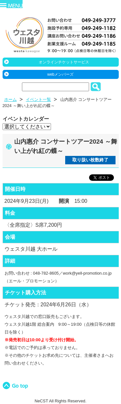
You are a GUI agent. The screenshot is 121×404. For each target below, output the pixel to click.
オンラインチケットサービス (64, 62)
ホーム (10, 99)
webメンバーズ (60, 74)
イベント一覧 (38, 99)
